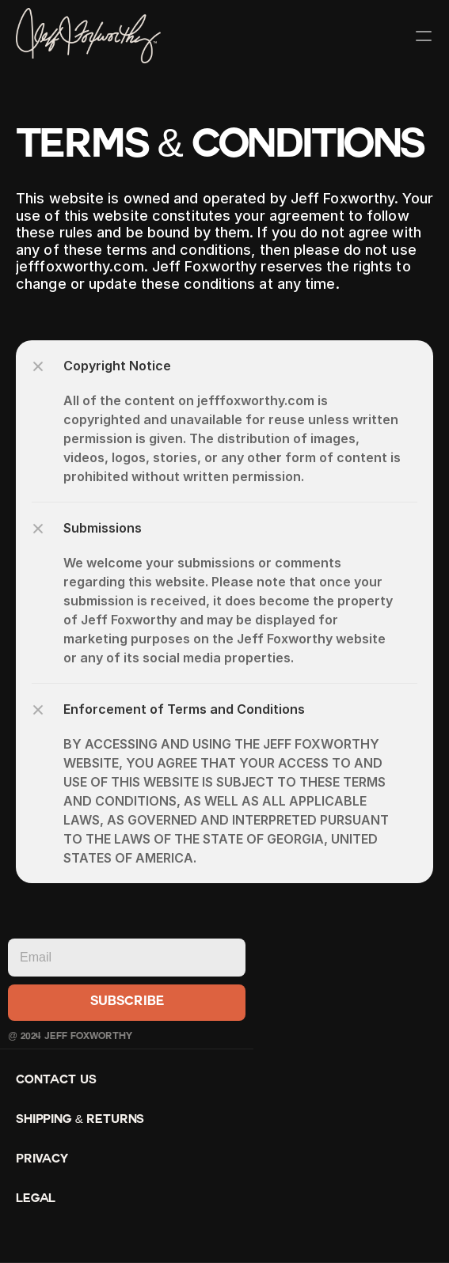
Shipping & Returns (80, 1120)
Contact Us (56, 1081)
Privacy (42, 1160)
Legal (35, 1199)
